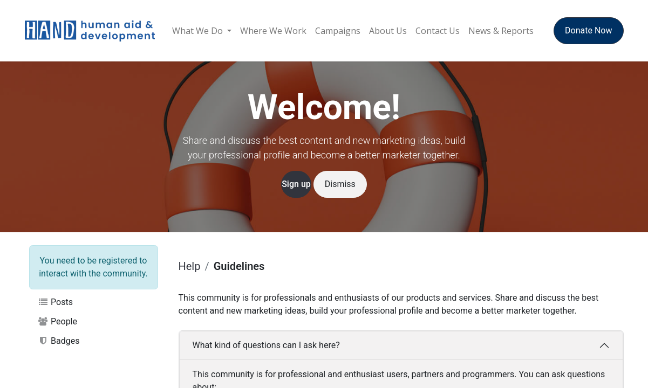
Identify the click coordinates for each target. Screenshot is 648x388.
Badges (59, 341)
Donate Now (588, 30)
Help (190, 266)
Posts (55, 302)
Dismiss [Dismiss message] (340, 184)
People (58, 321)
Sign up (296, 184)
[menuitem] (202, 30)
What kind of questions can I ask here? (266, 345)
